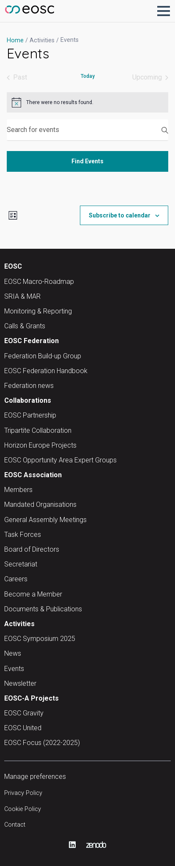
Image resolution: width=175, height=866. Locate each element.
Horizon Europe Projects (40, 445)
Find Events (87, 161)
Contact (14, 824)
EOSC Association (33, 475)
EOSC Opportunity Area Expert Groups (60, 460)
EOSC (13, 266)
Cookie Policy (22, 809)
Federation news (29, 386)
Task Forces (22, 535)
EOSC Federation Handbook (46, 371)
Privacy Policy (23, 793)
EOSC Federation (31, 341)
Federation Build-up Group (42, 356)
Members (18, 490)
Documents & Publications (43, 609)
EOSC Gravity (24, 713)
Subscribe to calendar (119, 215)
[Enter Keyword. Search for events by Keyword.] (87, 130)
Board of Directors (31, 549)
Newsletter (20, 683)
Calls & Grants (24, 326)
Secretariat (20, 564)
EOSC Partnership (30, 415)
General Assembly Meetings (45, 520)
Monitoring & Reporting (38, 311)
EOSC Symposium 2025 (39, 639)
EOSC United (22, 728)
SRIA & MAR (22, 296)
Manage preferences (35, 777)
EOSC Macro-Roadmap (39, 282)
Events (14, 669)
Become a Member (33, 594)
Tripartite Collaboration (37, 430)
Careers (15, 579)
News (12, 653)
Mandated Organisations (40, 504)
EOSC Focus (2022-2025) (42, 743)
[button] (163, 11)
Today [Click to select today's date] (88, 76)
